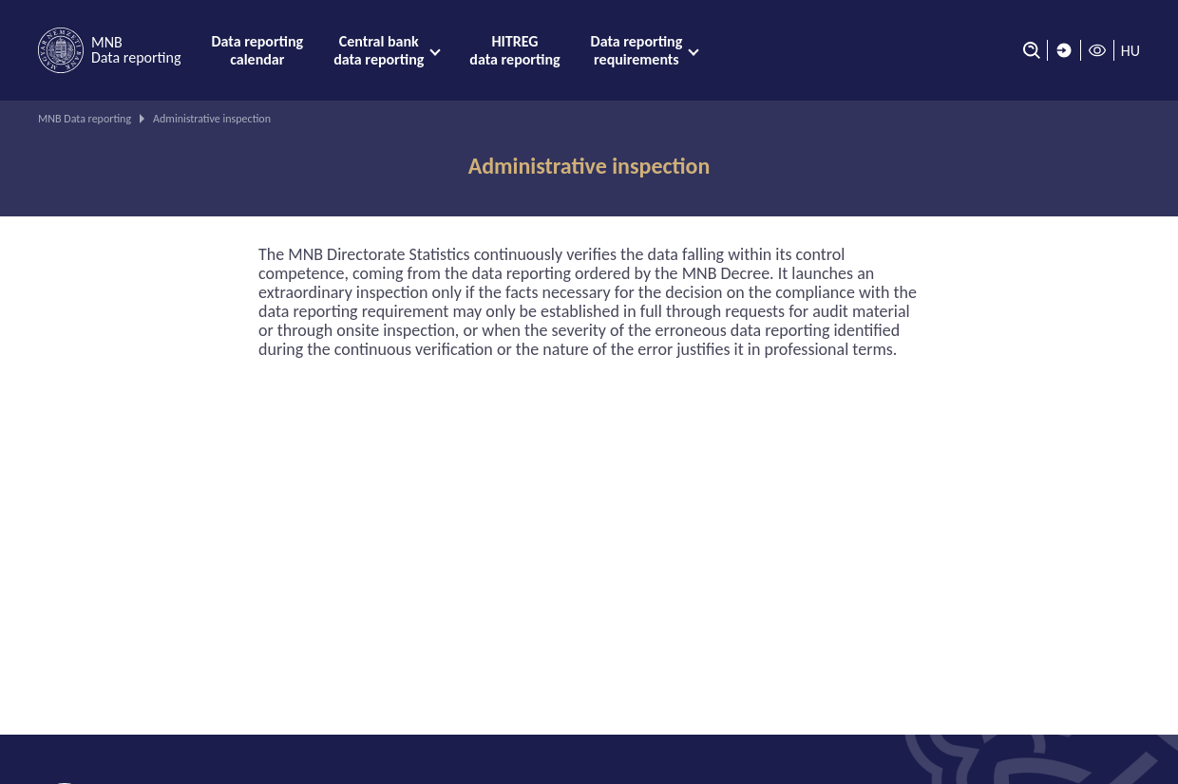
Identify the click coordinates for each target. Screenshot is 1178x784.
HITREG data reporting (514, 50)
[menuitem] (257, 50)
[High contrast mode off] (1097, 50)
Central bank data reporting (378, 50)
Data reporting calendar (257, 50)
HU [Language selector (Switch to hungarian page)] (1130, 51)
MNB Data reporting (84, 118)
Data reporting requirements (637, 50)
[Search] (1027, 50)
